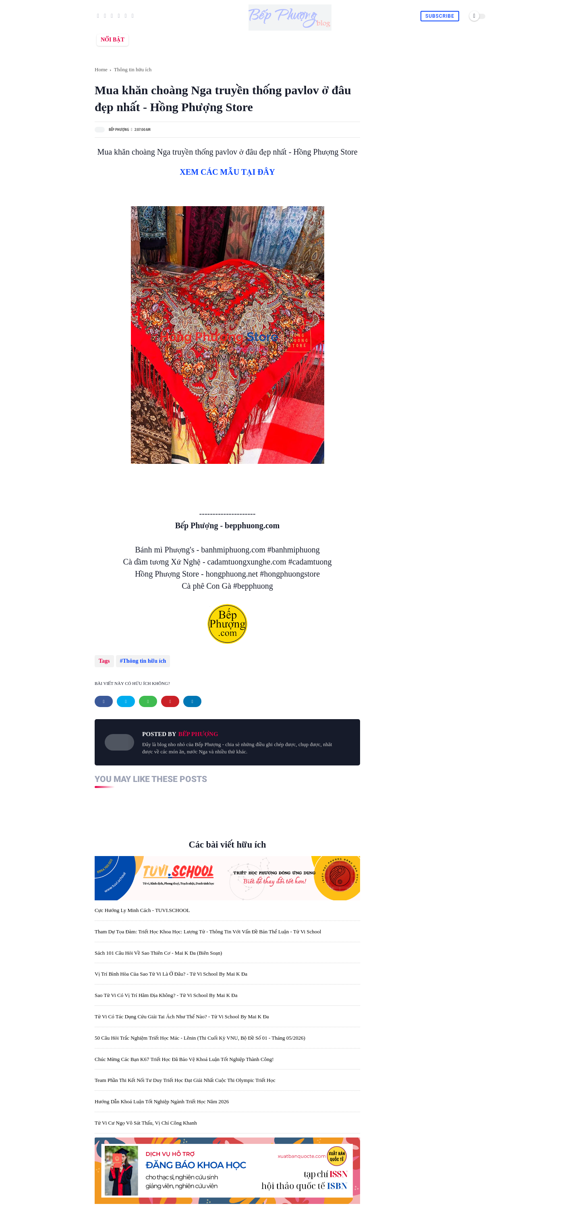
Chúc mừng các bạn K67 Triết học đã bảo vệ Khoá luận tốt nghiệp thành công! (184, 1056)
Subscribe (439, 16)
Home (101, 69)
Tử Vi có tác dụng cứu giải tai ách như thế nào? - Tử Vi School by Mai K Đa (182, 1014)
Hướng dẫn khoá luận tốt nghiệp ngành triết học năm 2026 (162, 1099)
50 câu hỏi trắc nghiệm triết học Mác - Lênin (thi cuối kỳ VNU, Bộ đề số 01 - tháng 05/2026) (200, 1035)
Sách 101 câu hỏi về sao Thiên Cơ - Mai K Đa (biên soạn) (158, 950)
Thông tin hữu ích (132, 69)
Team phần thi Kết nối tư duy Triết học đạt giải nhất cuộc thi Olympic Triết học (185, 1077)
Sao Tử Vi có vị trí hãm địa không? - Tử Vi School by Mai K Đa (166, 992)
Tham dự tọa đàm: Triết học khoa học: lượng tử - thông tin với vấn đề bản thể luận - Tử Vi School (208, 929)
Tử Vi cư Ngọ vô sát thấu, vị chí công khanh (146, 1120)
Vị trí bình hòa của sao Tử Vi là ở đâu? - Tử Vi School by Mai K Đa (171, 971)
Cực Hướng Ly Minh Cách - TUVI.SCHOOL (142, 907)
